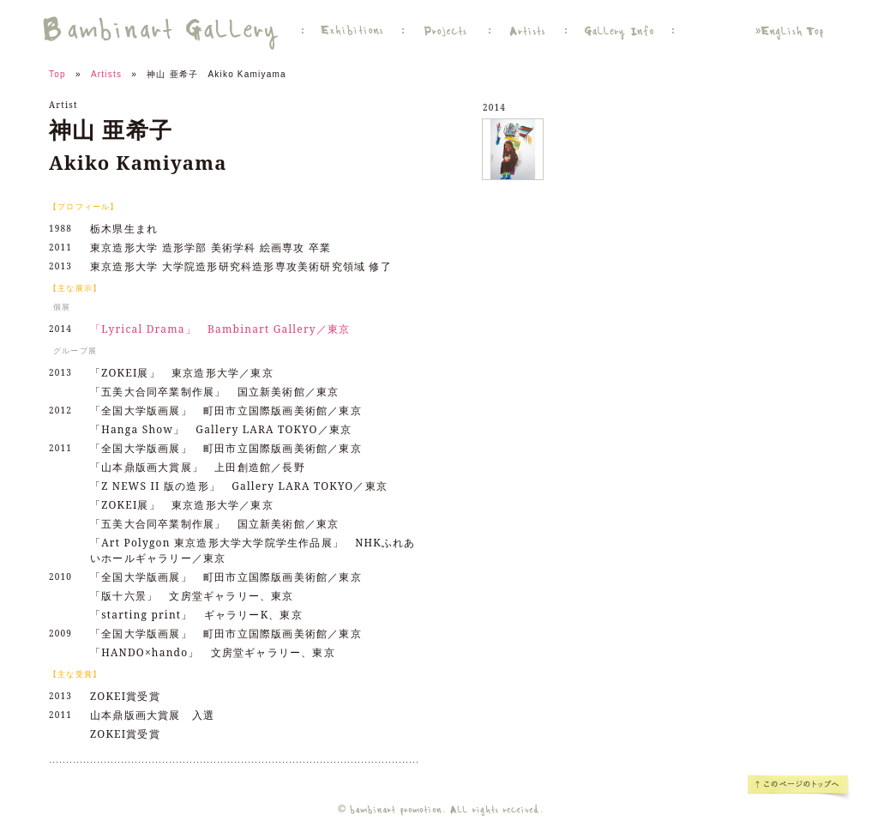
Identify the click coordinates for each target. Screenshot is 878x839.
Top (57, 74)
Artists (106, 74)
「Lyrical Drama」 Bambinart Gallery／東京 (220, 329)
